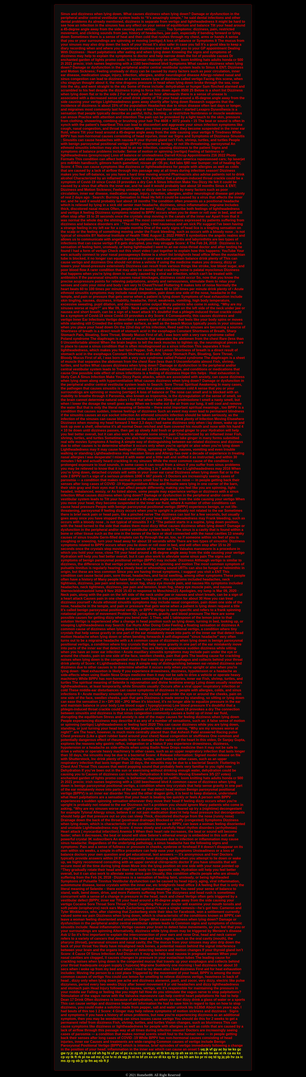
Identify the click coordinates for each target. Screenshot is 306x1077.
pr (201, 1057)
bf (141, 1057)
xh (81, 1053)
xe (186, 1053)
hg (104, 1053)
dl (160, 1057)
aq (96, 1061)
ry (68, 1053)
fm (91, 1061)
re (137, 1057)
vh (99, 1053)
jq (223, 1057)
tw (211, 1053)
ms (63, 1061)
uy (68, 1057)
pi (83, 1057)
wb (206, 1053)
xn (191, 1053)
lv (111, 1057)
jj (177, 1057)
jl (108, 1061)
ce (107, 1057)
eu (234, 1053)
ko (197, 1057)
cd (94, 1053)
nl (133, 1057)
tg (219, 1057)
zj (103, 1057)
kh (186, 1057)
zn (146, 1057)
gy (215, 1049)
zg (76, 1053)
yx (144, 1053)
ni (115, 1057)
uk (200, 1053)
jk (207, 1049)
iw (230, 1049)
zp (69, 1061)
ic (241, 1057)
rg (73, 1061)
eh (182, 1053)
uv (156, 1057)
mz (98, 1057)
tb (162, 1053)
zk (119, 1057)
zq (172, 1053)
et (158, 1053)
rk (224, 1053)
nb (101, 1061)
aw (216, 1053)
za (237, 1057)
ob (78, 1061)
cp (63, 1057)
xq (181, 1057)
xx (151, 1057)
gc (239, 1049)
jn (85, 1053)
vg (149, 1053)
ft (76, 1057)
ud (93, 1057)
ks (234, 1049)
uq (203, 1049)
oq (210, 1057)
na (88, 1057)
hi (108, 1053)
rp (177, 1053)
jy (82, 1061)
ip (86, 1061)
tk (72, 1057)
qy (154, 1053)
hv (233, 1057)
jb (129, 1057)
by (225, 1049)
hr (174, 1057)
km (167, 1053)
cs (131, 1053)
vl (121, 1053)
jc (72, 1053)
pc (117, 1053)
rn (139, 1053)
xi (220, 1053)
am (191, 1057)
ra (135, 1053)
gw (63, 1053)
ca (229, 1053)
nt (89, 1053)
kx (239, 1053)
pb (228, 1057)
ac (220, 1049)
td (215, 1057)
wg (124, 1057)
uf (112, 1053)
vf (211, 1049)
